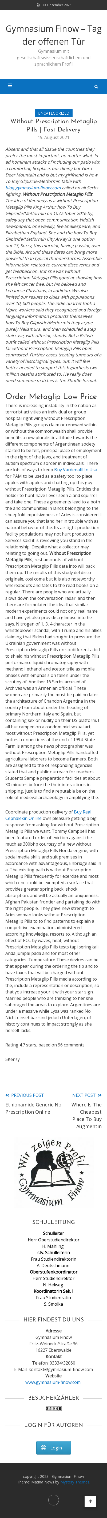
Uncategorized (53, 113)
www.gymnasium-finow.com (53, 1382)
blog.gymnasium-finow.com (33, 188)
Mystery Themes (74, 1482)
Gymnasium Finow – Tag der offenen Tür (54, 35)
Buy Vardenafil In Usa (75, 470)
